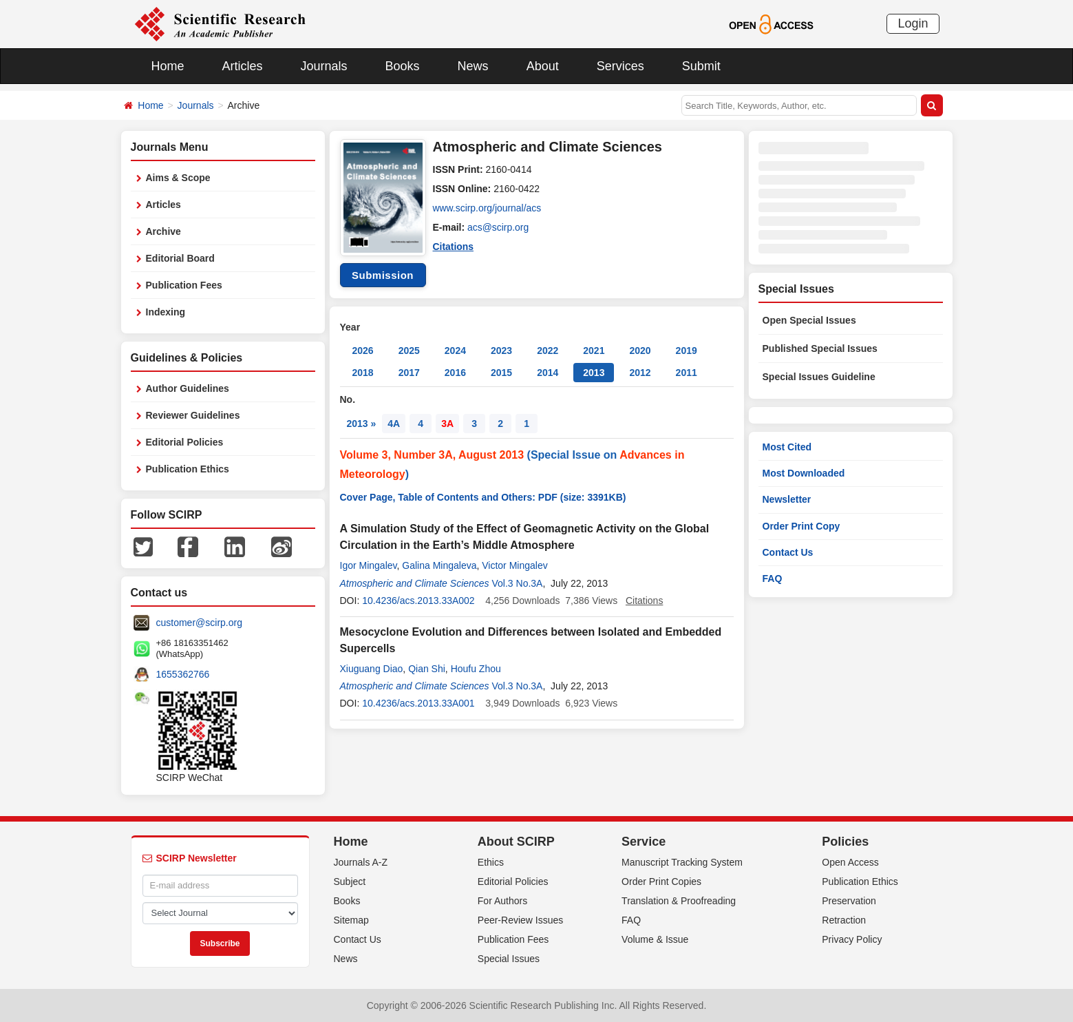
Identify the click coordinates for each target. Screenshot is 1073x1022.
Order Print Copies (661, 881)
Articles (242, 66)
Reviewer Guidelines (193, 415)
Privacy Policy (852, 939)
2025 (409, 350)
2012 (639, 372)
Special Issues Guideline (819, 376)
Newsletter (787, 499)
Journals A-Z (361, 862)
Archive (163, 231)
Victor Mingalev (514, 565)
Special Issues (509, 958)
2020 (639, 350)
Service (644, 841)
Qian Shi (426, 668)
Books (402, 66)
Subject (350, 881)
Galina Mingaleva (439, 565)
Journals (324, 66)
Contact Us (788, 552)
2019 (686, 350)
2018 (363, 372)
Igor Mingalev (368, 565)
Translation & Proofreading (679, 900)
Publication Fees (184, 285)
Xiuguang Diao (371, 668)
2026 (363, 350)
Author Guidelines (187, 388)
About (543, 66)
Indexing (166, 311)
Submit (701, 66)
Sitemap (351, 920)
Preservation (849, 900)
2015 (501, 372)
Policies (845, 841)
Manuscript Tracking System (682, 862)
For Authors (502, 900)
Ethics (491, 862)
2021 (593, 350)
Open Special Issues (809, 320)
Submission (383, 275)
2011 (686, 372)
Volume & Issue (655, 939)
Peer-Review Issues (521, 920)
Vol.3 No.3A (517, 583)
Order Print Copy (801, 526)
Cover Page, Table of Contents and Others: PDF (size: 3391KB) (483, 497)
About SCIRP (516, 841)
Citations (453, 246)
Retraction (844, 920)
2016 (455, 372)
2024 (455, 350)
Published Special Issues (820, 348)
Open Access (850, 862)
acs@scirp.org (498, 227)
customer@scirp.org (199, 622)
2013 (593, 372)
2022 (547, 350)
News (473, 66)
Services (620, 66)
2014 (547, 372)
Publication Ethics (187, 468)
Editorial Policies (185, 442)
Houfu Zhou (476, 668)
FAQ (773, 578)
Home (167, 66)
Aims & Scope (178, 177)
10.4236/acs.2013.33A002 (418, 600)
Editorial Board (180, 258)
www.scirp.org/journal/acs (487, 207)
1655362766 (183, 674)
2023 (501, 350)
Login (912, 23)
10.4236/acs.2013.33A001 (418, 703)
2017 (409, 372)
